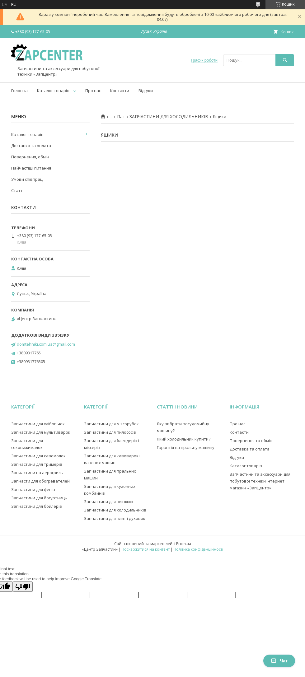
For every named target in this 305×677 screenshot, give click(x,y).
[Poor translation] (23, 586)
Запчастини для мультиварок (40, 432)
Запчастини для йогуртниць (39, 498)
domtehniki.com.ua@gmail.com (46, 344)
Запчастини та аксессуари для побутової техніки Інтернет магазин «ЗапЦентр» (260, 481)
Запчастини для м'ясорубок (111, 424)
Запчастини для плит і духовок (114, 518)
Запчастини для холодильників (115, 510)
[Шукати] (284, 60)
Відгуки (145, 90)
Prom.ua (183, 543)
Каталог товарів (53, 90)
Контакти (119, 90)
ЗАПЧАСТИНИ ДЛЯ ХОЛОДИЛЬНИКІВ (168, 116)
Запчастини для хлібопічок (38, 424)
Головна (19, 90)
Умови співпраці (27, 179)
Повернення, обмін (30, 157)
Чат (279, 661)
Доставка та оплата (31, 145)
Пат (121, 116)
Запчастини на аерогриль (37, 472)
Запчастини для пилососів (110, 432)
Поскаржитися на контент (146, 549)
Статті (17, 190)
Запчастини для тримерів (36, 464)
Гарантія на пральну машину (185, 447)
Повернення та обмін (251, 440)
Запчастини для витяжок (109, 501)
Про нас (93, 90)
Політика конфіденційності (198, 549)
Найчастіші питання (31, 168)
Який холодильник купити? (183, 439)
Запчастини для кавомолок (38, 456)
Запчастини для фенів (33, 489)
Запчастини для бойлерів (36, 506)
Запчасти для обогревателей (40, 481)
